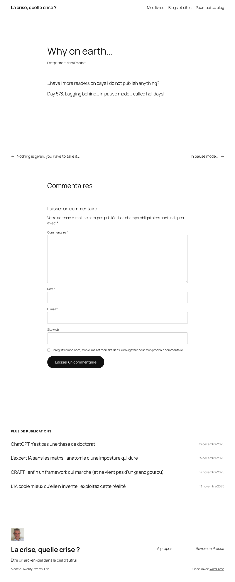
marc (62, 63)
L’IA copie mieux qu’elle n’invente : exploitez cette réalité (68, 486)
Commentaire (57, 232)
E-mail (52, 309)
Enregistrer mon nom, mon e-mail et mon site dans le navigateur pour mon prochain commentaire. (118, 350)
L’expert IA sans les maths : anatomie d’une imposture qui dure (74, 458)
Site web (53, 329)
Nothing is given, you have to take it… (48, 156)
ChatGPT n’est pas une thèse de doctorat (53, 444)
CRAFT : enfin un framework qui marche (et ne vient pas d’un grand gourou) (87, 472)
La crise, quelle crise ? (33, 7)
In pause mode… (204, 156)
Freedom (80, 63)
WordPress (217, 569)
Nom (51, 289)
